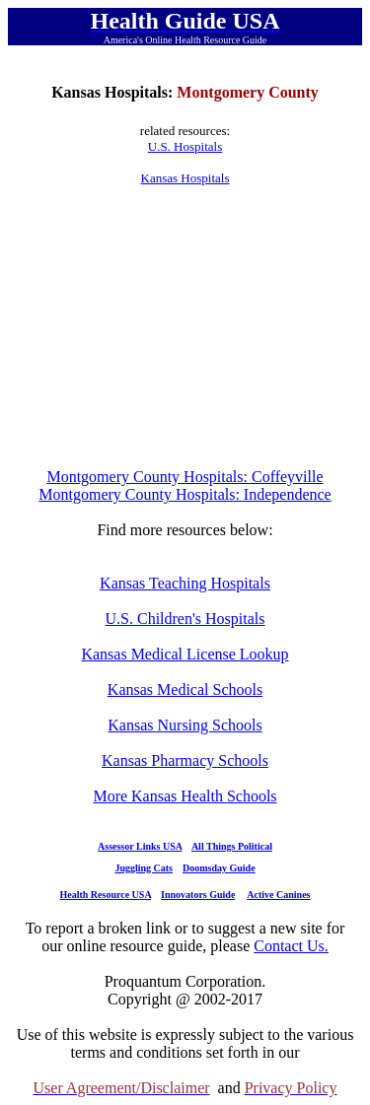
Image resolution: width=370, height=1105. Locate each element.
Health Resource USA (105, 894)
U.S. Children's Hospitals (185, 618)
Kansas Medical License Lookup (184, 654)
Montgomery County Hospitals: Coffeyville (184, 476)
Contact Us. (291, 945)
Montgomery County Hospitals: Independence (184, 494)
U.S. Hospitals (185, 146)
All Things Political (231, 846)
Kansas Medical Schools (185, 689)
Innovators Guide (198, 894)
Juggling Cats (143, 868)
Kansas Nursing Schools (184, 725)
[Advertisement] (185, 327)
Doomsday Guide (219, 868)
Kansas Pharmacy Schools (185, 760)
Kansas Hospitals (185, 178)
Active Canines (278, 894)
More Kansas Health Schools (184, 796)
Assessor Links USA (140, 846)
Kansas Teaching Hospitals (185, 583)
